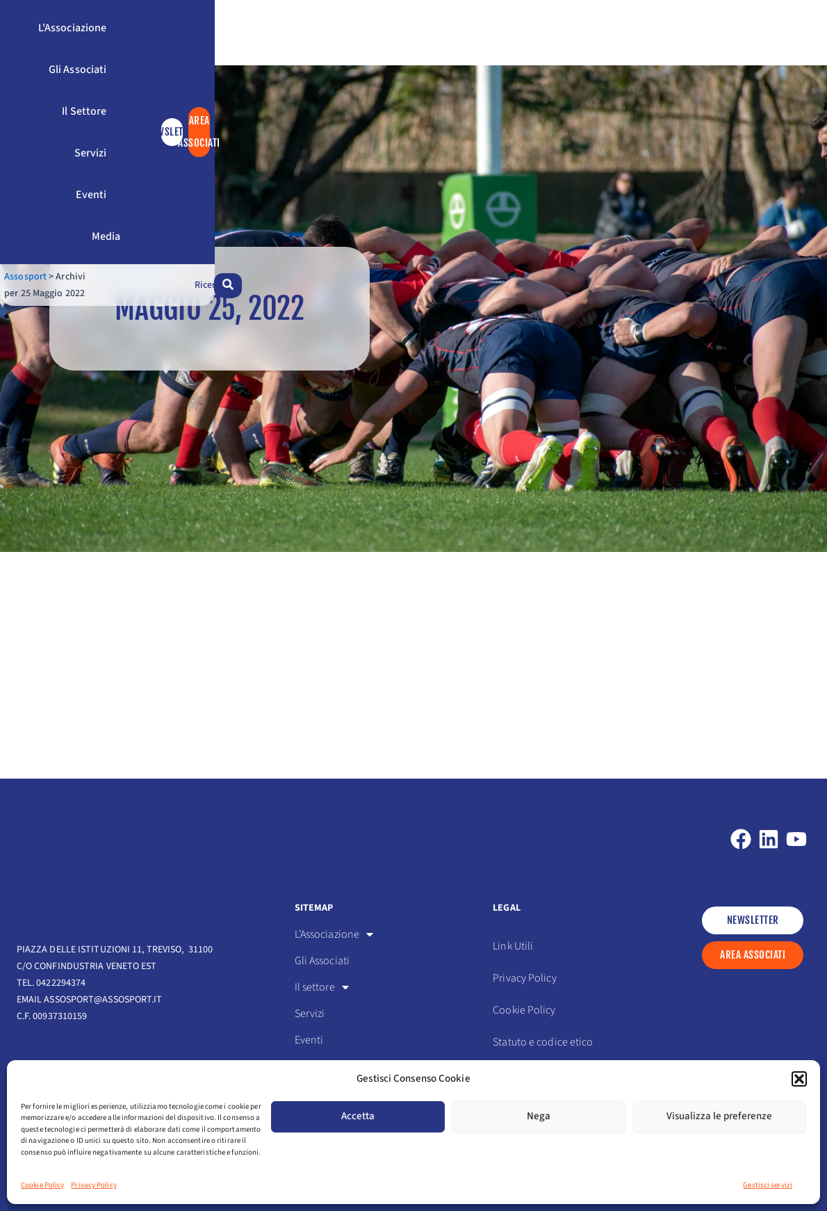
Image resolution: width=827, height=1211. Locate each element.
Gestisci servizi (767, 1185)
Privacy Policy (93, 1185)
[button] (799, 1079)
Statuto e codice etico (543, 1042)
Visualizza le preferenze (719, 1116)
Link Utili (513, 946)
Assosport (38, 117)
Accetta (358, 1116)
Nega (538, 1116)
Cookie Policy (42, 1185)
